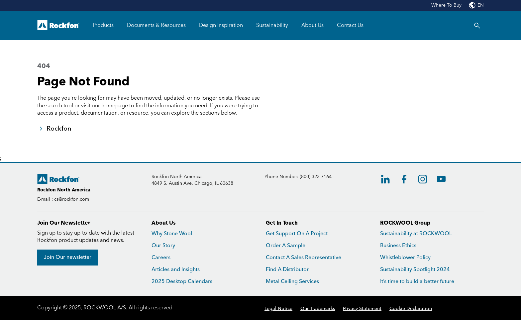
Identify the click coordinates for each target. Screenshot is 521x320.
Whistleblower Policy (405, 258)
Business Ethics (398, 246)
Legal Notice (278, 309)
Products (103, 25)
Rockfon (59, 129)
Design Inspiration (221, 25)
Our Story (163, 246)
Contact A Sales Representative (303, 258)
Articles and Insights (176, 270)
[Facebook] (404, 179)
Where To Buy (446, 5)
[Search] (477, 25)
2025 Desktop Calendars (182, 281)
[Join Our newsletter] (67, 258)
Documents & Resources (156, 25)
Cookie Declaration (410, 309)
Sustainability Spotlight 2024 (415, 270)
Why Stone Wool (172, 234)
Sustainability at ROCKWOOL (416, 234)
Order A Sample (285, 246)
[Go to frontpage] (58, 25)
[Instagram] (422, 179)
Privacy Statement (362, 309)
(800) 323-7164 (316, 177)
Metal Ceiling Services (292, 281)
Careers (161, 258)
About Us (312, 25)
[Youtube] (441, 179)
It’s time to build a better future (417, 281)
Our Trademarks (317, 309)
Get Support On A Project (297, 234)
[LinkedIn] (385, 179)
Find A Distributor (287, 270)
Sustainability (272, 25)
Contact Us (350, 25)
